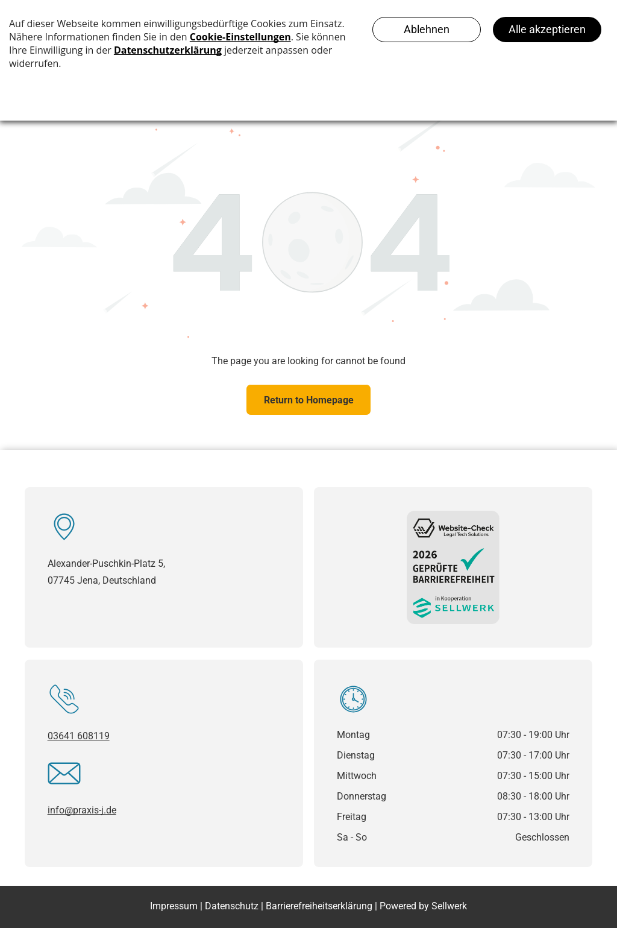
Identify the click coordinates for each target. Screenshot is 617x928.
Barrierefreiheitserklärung (319, 906)
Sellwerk (449, 906)
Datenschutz (231, 906)
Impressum (174, 906)
